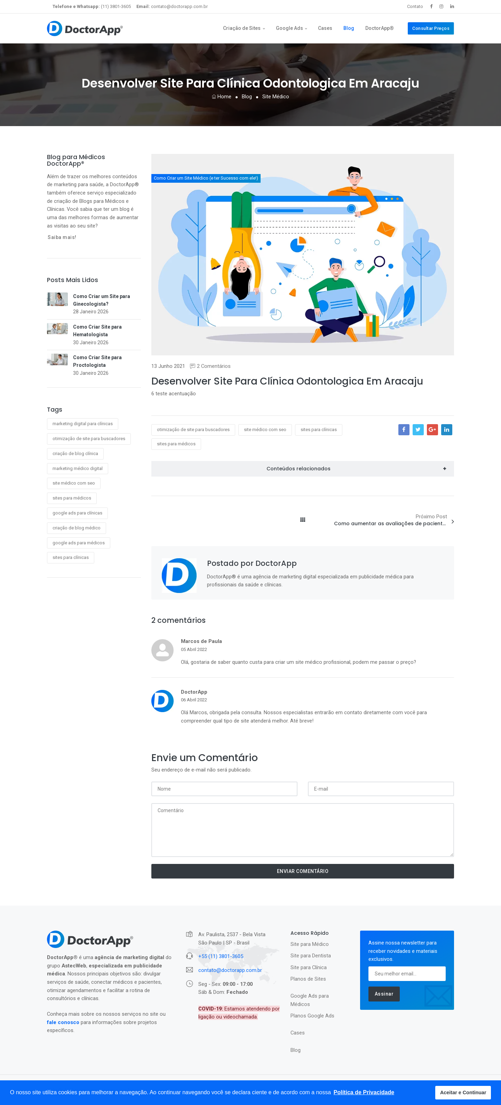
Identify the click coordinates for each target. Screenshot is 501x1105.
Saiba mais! (62, 237)
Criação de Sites (242, 28)
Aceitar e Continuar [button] (463, 1092)
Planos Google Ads (312, 1016)
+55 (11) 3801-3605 (220, 956)
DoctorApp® (379, 28)
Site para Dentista (311, 956)
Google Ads (289, 28)
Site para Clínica (309, 967)
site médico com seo (74, 483)
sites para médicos (72, 498)
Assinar (384, 994)
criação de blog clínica (75, 453)
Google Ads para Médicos (310, 1000)
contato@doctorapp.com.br (172, 6)
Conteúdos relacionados (299, 468)
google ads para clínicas (77, 513)
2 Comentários (210, 366)
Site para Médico (310, 944)
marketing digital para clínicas (83, 423)
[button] (364, 1092)
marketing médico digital (78, 468)
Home (221, 96)
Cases (325, 28)
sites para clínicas (71, 557)
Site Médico (275, 96)
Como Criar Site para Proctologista (97, 361)
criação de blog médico (77, 527)
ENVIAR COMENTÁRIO (303, 871)
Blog (348, 28)
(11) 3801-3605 (92, 6)
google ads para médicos (79, 542)
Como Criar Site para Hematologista (97, 330)
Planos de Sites (308, 979)
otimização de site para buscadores (89, 438)
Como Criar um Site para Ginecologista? (101, 300)
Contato (415, 6)
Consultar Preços (431, 28)
